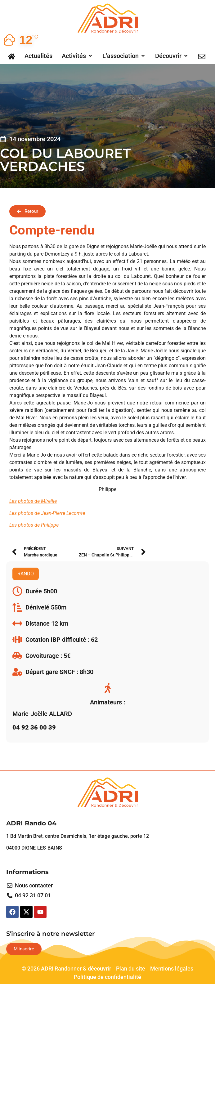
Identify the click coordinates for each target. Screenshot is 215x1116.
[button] (77, 56)
